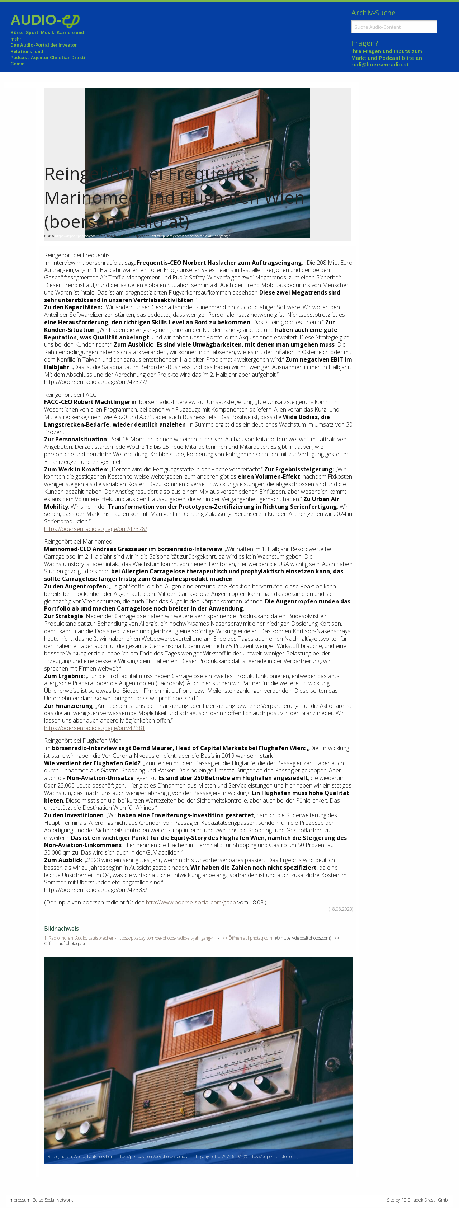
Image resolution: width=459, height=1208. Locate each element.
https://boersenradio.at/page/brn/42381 (94, 728)
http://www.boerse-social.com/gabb (191, 902)
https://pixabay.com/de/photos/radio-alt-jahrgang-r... (191, 236)
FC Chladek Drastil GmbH (426, 1200)
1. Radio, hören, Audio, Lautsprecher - (80, 938)
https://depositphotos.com (75, 236)
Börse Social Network (53, 1200)
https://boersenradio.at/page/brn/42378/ (95, 529)
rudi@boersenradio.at (380, 64)
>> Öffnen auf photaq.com (246, 938)
